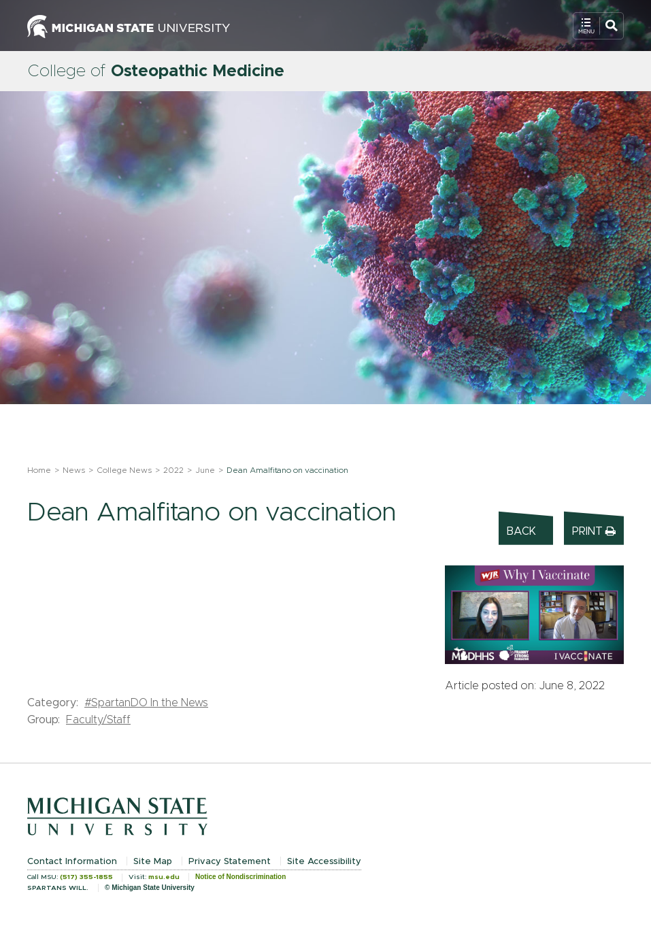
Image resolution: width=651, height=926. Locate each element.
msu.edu (164, 877)
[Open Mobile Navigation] (598, 25)
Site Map (152, 861)
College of (155, 71)
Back (521, 531)
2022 (173, 470)
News (74, 470)
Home (39, 470)
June (205, 470)
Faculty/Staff (98, 719)
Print (594, 531)
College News (124, 470)
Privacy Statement (229, 861)
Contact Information (72, 861)
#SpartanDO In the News (146, 702)
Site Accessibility (324, 861)
